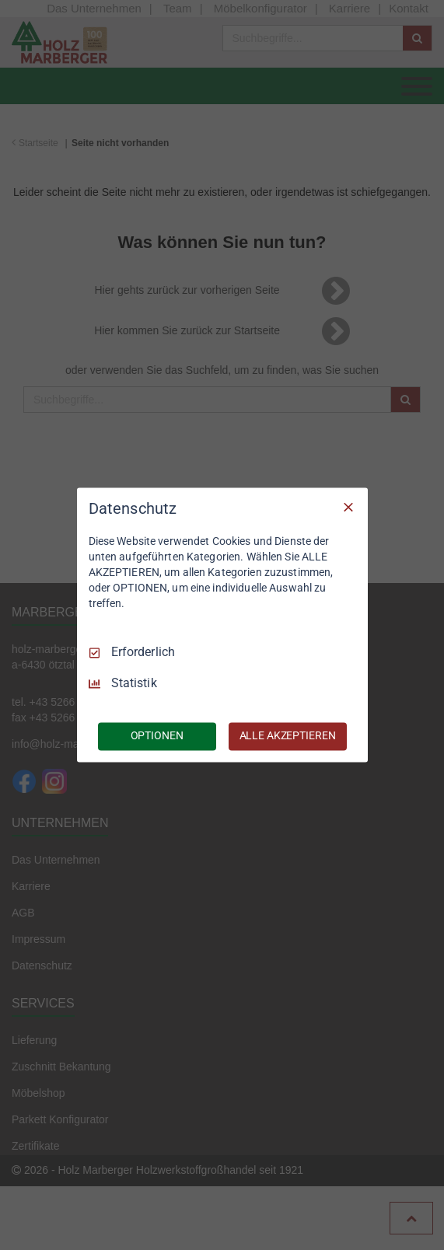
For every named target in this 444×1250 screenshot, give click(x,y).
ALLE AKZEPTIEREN (287, 736)
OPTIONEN (157, 736)
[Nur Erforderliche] (348, 506)
